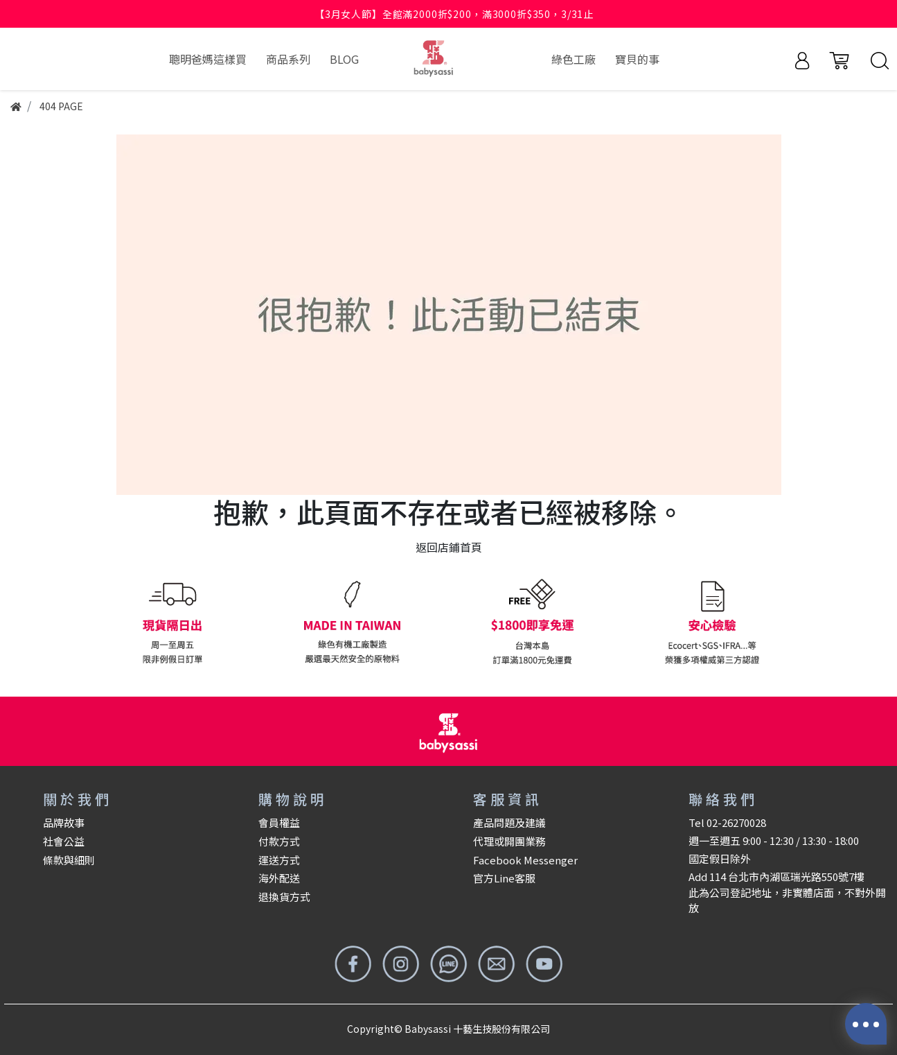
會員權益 (279, 822)
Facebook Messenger (525, 860)
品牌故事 (64, 822)
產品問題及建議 (509, 822)
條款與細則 (69, 860)
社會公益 (64, 841)
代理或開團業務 (509, 841)
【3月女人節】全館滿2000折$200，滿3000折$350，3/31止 (454, 14)
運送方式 (279, 860)
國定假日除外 (720, 858)
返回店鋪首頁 (449, 547)
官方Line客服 (504, 878)
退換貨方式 (284, 896)
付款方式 (279, 841)
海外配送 (279, 878)
